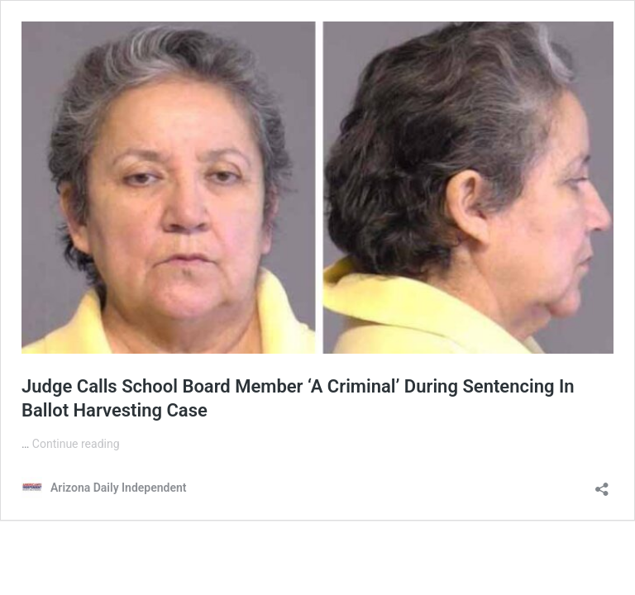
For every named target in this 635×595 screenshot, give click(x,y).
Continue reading (76, 443)
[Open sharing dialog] (602, 484)
